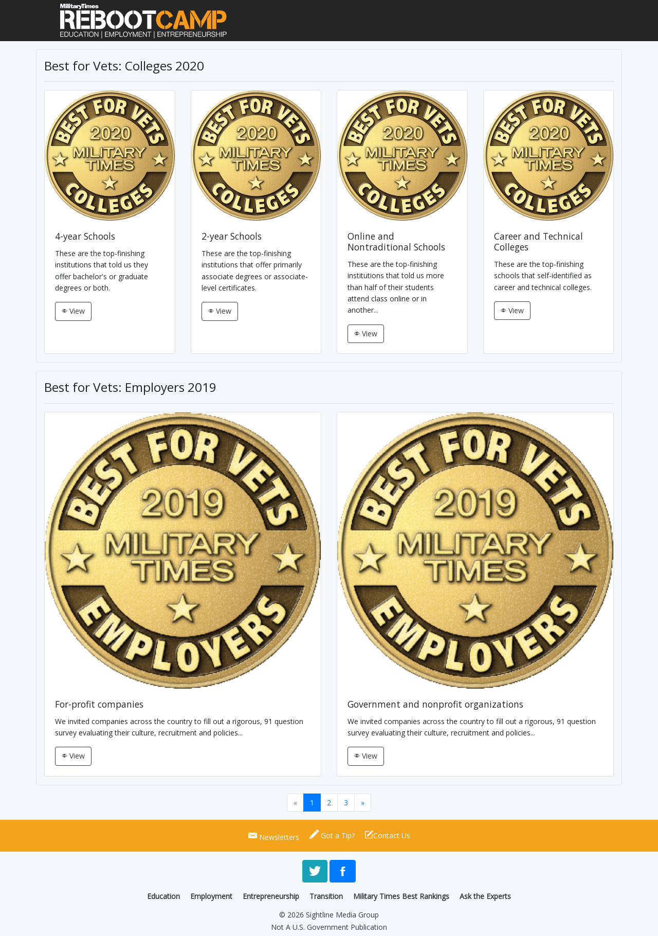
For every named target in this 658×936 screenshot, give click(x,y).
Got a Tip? (332, 834)
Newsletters (273, 836)
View (76, 311)
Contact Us (387, 834)
